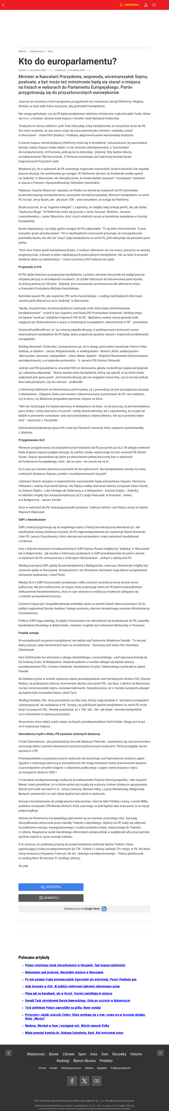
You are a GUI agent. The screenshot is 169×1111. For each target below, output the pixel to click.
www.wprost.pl (89, 1102)
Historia (136, 1044)
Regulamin (102, 1058)
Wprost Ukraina (84, 1051)
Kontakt (53, 1058)
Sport (82, 1044)
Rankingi (63, 1051)
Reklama (89, 1058)
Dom (104, 1044)
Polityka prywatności (121, 1058)
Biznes (54, 1044)
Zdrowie (68, 1044)
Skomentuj (121, 887)
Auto (93, 1044)
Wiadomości (36, 1044)
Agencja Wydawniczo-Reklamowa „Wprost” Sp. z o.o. (78, 1091)
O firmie (42, 1058)
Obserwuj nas (79, 899)
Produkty (106, 1051)
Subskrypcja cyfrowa (71, 1058)
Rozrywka (119, 1044)
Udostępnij (53, 887)
